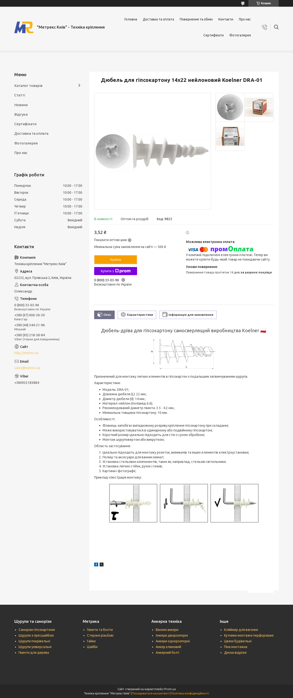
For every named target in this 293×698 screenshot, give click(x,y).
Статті (19, 95)
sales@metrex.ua (27, 368)
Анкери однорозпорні (173, 641)
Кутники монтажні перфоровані (248, 635)
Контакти (225, 19)
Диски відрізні (235, 652)
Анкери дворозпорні (172, 635)
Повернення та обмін (196, 19)
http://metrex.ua (26, 353)
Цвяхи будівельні (238, 641)
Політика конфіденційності (190, 693)
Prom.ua (170, 689)
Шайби (92, 647)
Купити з (115, 271)
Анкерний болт (168, 652)
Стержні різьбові (100, 635)
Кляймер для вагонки (241, 630)
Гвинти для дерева (34, 652)
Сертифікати (213, 35)
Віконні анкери (167, 630)
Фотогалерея (240, 35)
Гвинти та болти (100, 630)
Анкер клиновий (168, 647)
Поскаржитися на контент (150, 693)
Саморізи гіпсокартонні (37, 630)
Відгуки (21, 114)
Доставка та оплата (158, 19)
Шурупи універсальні (35, 647)
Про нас (245, 19)
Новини (21, 105)
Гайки (91, 641)
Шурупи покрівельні (34, 641)
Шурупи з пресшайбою (36, 635)
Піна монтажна (235, 647)
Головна (130, 19)
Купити (115, 260)
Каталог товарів (28, 86)
